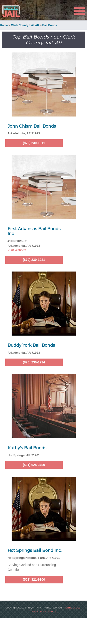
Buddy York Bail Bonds (31, 345)
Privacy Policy (37, 611)
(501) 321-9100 (34, 579)
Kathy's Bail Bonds (27, 447)
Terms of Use (72, 607)
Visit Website (17, 250)
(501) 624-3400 (34, 465)
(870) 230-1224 (34, 362)
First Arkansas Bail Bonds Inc (34, 231)
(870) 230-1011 (34, 143)
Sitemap (53, 611)
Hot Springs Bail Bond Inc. (34, 550)
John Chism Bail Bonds (32, 126)
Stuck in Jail (13, 11)
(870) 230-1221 (34, 260)
